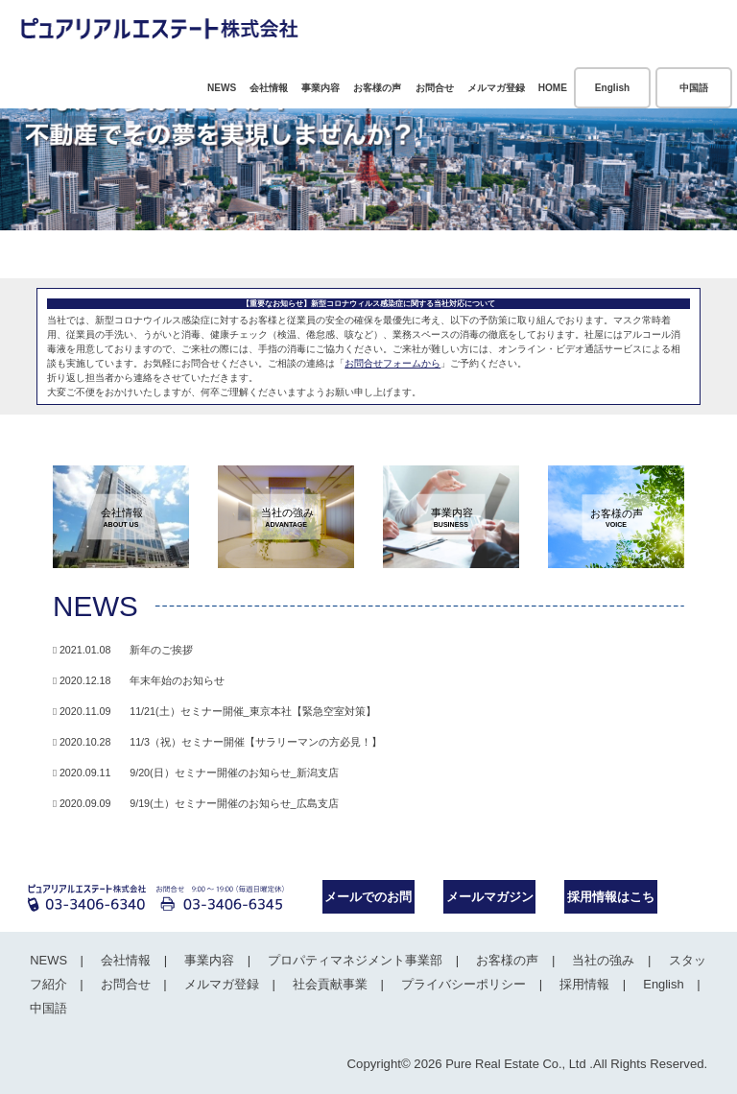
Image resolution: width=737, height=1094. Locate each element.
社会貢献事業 (327, 984)
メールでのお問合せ (368, 902)
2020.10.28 (217, 742)
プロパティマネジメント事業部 (352, 960)
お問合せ (435, 88)
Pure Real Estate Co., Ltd (513, 1064)
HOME (552, 88)
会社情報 (269, 88)
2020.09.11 (196, 772)
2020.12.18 (139, 680)
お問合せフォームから (392, 363)
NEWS (221, 88)
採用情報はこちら (610, 902)
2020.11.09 (214, 711)
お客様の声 (377, 88)
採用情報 (580, 984)
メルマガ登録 (496, 88)
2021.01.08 (123, 649)
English (612, 88)
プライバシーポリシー (459, 984)
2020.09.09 (196, 803)
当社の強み (598, 960)
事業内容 (320, 88)
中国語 (693, 88)
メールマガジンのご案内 (490, 902)
